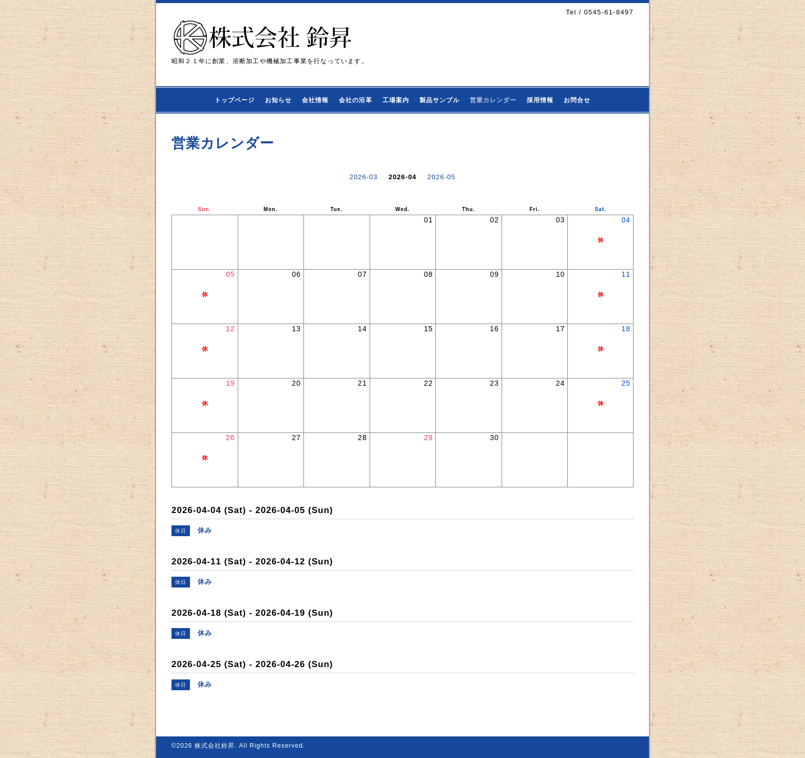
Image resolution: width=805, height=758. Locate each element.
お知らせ (278, 100)
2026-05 (442, 177)
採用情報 (540, 100)
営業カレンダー (493, 100)
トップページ (235, 100)
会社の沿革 (355, 100)
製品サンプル (439, 100)
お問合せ (577, 100)
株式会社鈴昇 (215, 745)
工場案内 (395, 100)
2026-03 (364, 177)
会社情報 (315, 100)
